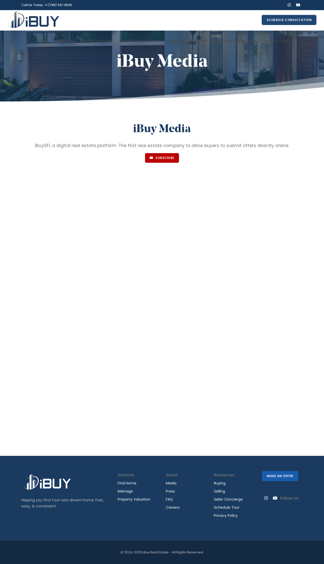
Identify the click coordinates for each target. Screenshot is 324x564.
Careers (173, 507)
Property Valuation (139, 41)
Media (171, 483)
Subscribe (162, 158)
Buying (220, 483)
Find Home (127, 483)
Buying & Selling (97, 41)
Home (43, 41)
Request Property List (236, 41)
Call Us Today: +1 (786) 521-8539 (47, 5)
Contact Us (276, 41)
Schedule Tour (226, 507)
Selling (219, 491)
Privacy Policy (226, 515)
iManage (125, 491)
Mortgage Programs (186, 41)
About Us (64, 41)
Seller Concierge (228, 499)
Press (170, 491)
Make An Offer (280, 476)
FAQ (169, 499)
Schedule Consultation (289, 20)
